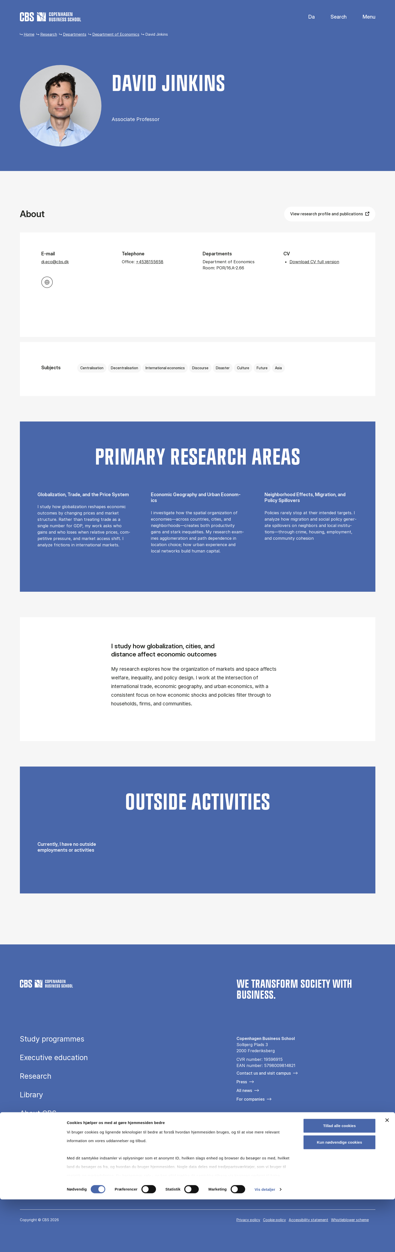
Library (31, 1094)
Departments (74, 34)
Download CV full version (314, 261)
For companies (250, 1099)
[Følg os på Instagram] (254, 1126)
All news (244, 1090)
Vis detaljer (265, 1242)
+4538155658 (149, 261)
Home (29, 34)
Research (48, 34)
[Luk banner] (387, 1173)
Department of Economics (115, 34)
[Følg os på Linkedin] (269, 1126)
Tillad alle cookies (339, 1178)
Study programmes (52, 1039)
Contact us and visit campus (263, 1073)
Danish (307, 17)
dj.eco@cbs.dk (55, 261)
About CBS (38, 1113)
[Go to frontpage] (50, 16)
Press (241, 1081)
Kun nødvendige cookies (339, 1195)
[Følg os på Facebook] (239, 1126)
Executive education (54, 1057)
